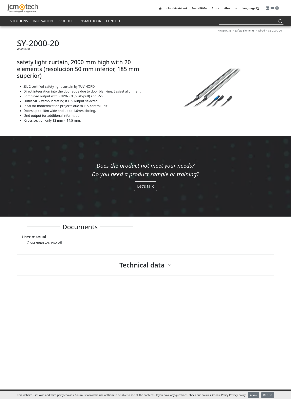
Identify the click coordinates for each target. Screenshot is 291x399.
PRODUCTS (66, 21)
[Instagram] (277, 8)
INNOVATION (43, 21)
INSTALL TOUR (90, 21)
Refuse (267, 395)
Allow (253, 395)
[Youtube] (273, 8)
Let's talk (145, 186)
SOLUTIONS (19, 21)
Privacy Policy (237, 395)
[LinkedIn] (268, 8)
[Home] (160, 8)
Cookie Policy (220, 395)
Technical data (141, 265)
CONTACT (113, 21)
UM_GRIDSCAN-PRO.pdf (44, 242)
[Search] (251, 21)
